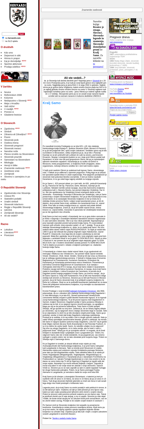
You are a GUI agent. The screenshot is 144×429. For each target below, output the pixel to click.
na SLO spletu (11, 41)
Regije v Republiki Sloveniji (17, 207)
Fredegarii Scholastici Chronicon (82, 291)
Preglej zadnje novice (119, 115)
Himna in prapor (12, 58)
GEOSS (8, 210)
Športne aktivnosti (13, 64)
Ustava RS (9, 196)
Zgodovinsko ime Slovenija (17, 193)
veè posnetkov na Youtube (121, 93)
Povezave (9, 235)
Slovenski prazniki (13, 157)
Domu (120, 91)
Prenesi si (9, 112)
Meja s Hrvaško (11, 103)
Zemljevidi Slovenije (14, 213)
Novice (7, 92)
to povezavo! (98, 65)
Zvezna (121, 89)
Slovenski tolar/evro (13, 204)
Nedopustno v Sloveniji (15, 100)
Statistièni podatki (12, 198)
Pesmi (7, 137)
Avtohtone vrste (11, 171)
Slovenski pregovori (13, 145)
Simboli (7, 131)
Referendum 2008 (13, 95)
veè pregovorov (116, 42)
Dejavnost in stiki (12, 55)
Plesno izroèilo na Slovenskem (19, 154)
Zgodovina (9, 128)
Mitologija (8, 162)
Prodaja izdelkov (12, 67)
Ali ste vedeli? (11, 215)
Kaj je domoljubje (12, 61)
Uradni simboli (11, 201)
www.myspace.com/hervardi (121, 84)
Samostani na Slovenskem (17, 159)
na (12, 38)
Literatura (8, 232)
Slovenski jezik (11, 140)
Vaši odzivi (9, 106)
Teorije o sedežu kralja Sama (64, 418)
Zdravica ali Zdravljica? (15, 134)
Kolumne (8, 98)
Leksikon (8, 229)
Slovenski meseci (12, 148)
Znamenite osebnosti (14, 168)
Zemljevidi (9, 174)
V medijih (8, 109)
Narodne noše (11, 151)
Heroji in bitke (11, 165)
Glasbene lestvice (13, 114)
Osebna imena (11, 143)
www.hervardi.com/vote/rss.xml (123, 107)
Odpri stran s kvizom (118, 170)
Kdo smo (8, 52)
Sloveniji (96, 81)
